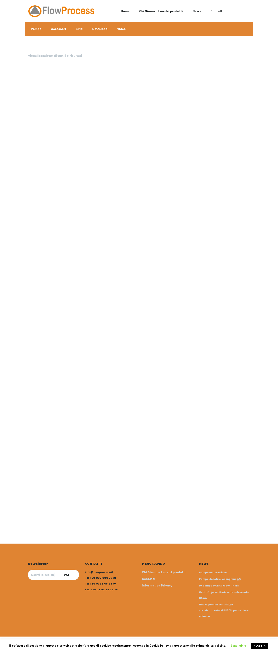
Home (125, 11)
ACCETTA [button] (259, 645)
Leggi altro (239, 645)
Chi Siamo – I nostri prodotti (161, 11)
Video (121, 29)
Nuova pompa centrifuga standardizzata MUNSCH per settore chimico (223, 610)
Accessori (58, 29)
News (196, 11)
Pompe (36, 29)
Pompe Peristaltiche (213, 572)
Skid (79, 29)
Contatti (216, 11)
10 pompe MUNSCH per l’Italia (219, 585)
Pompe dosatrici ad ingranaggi (220, 579)
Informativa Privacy (157, 585)
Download (100, 29)
